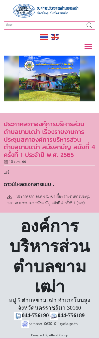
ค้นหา (89, 25)
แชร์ (6, 172)
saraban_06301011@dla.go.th (49, 323)
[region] (49, 79)
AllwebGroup (58, 335)
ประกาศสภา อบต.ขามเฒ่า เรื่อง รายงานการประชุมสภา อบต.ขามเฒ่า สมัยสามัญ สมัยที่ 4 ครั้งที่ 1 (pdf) (49, 200)
